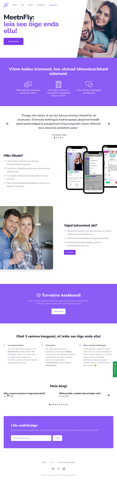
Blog (15, 5)
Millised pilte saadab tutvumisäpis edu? (80, 393)
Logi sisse (53, 5)
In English (41, 5)
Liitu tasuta (13, 41)
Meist (30, 5)
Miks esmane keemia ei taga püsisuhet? (24, 393)
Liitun (57, 438)
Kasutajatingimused (66, 462)
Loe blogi (70, 252)
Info (22, 5)
